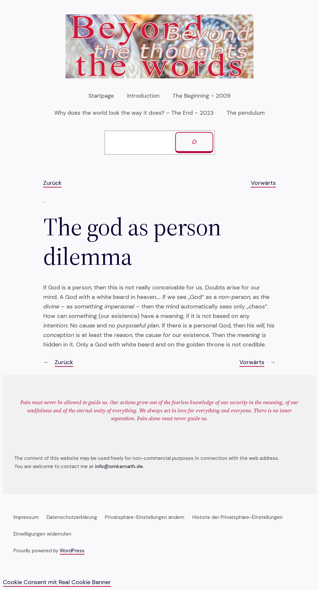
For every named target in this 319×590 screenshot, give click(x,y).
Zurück (52, 183)
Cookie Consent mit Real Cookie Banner (57, 582)
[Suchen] (194, 142)
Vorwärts (263, 183)
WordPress (72, 550)
